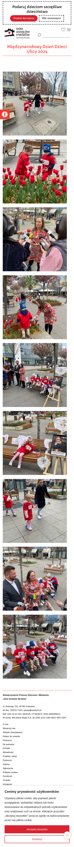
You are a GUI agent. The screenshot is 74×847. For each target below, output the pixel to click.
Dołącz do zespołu (11, 736)
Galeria (6, 764)
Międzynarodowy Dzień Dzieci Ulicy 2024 (37, 49)
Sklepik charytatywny (13, 732)
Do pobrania (8, 744)
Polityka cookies (10, 772)
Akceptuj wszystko (37, 829)
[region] (37, 816)
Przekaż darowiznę (24, 18)
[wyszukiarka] (56, 34)
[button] (5, 114)
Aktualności (8, 752)
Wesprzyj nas (9, 728)
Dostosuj (37, 839)
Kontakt (6, 748)
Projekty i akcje (10, 756)
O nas (5, 724)
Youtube (6, 780)
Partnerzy (7, 740)
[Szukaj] (39, 35)
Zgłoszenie (8, 768)
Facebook (7, 776)
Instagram (7, 784)
